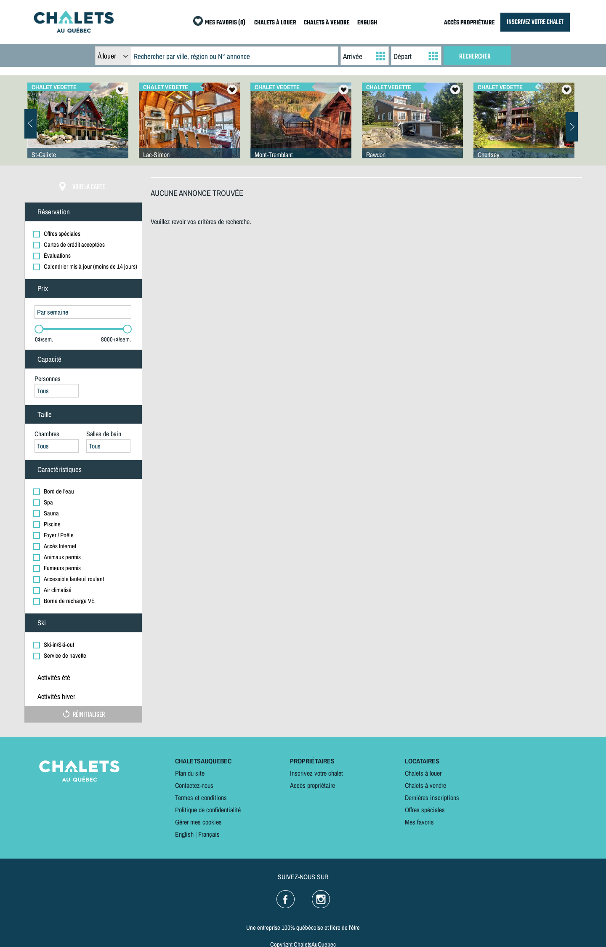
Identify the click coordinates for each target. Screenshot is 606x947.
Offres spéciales (425, 809)
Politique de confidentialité (208, 809)
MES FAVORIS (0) (225, 23)
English (184, 834)
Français (209, 834)
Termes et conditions (201, 797)
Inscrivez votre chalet (316, 773)
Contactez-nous (194, 785)
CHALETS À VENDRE (327, 23)
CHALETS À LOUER (275, 23)
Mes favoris (419, 822)
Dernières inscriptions (432, 797)
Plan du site (190, 773)
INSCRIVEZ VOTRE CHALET (535, 22)
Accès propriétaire (312, 785)
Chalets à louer (423, 773)
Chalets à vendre (425, 785)
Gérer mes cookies (198, 822)
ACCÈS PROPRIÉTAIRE (469, 23)
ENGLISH (367, 23)
